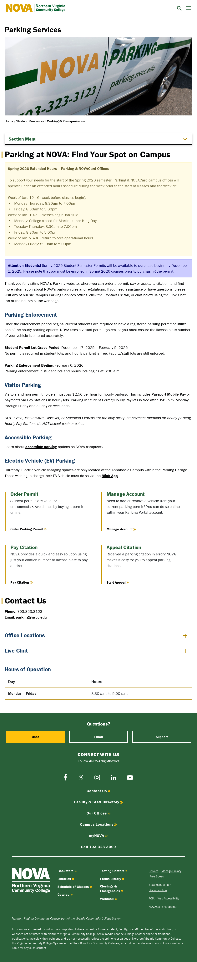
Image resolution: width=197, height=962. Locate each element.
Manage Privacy (171, 871)
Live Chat (16, 650)
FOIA (151, 898)
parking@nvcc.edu (31, 617)
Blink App (110, 475)
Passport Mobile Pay (168, 394)
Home (9, 121)
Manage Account (121, 529)
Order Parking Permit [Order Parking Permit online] (28, 529)
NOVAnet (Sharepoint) (163, 907)
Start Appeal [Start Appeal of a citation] (118, 582)
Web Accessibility (168, 898)
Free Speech (157, 876)
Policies (153, 871)
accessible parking (41, 446)
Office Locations (25, 635)
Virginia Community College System (98, 918)
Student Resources (30, 121)
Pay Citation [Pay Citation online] (21, 582)
